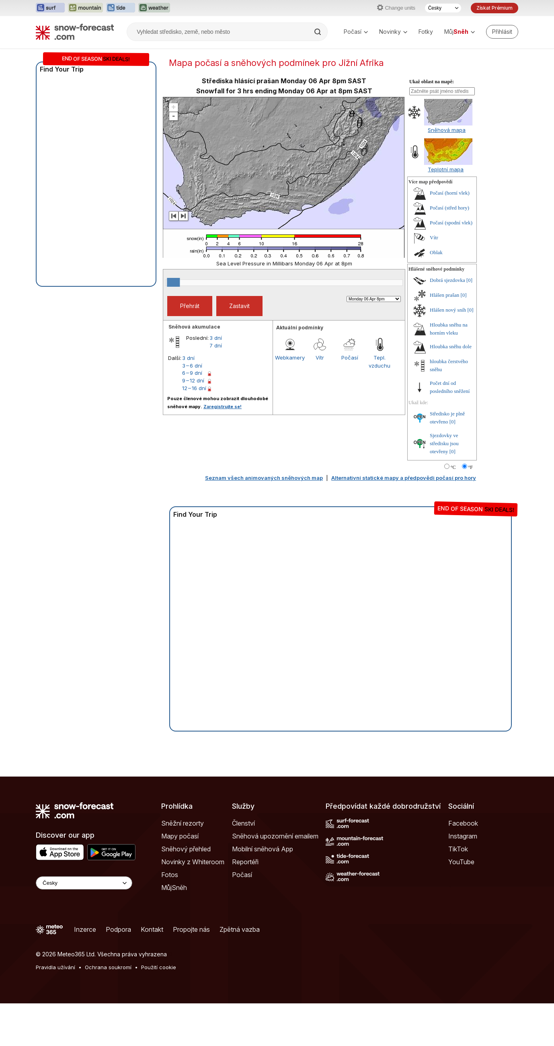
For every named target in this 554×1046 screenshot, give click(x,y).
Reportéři (245, 904)
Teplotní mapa (446, 212)
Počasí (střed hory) (449, 250)
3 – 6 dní (192, 408)
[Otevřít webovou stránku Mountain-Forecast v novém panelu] (85, 8)
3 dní (215, 380)
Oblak (436, 295)
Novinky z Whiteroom (192, 904)
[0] (469, 323)
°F (470, 510)
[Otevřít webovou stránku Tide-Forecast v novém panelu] (120, 8)
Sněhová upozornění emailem (275, 879)
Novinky (393, 31)
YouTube (461, 904)
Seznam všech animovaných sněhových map (264, 520)
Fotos (169, 917)
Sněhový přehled (186, 892)
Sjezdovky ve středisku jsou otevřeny (444, 486)
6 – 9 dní (192, 415)
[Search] (318, 32)
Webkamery (290, 400)
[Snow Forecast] (75, 32)
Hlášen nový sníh (448, 352)
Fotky (426, 31)
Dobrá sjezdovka (447, 323)
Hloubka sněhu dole (451, 389)
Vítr (320, 400)
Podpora (118, 972)
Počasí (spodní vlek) (451, 265)
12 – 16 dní (194, 430)
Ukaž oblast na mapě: (431, 124)
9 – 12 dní (193, 423)
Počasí (356, 31)
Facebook (463, 866)
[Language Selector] (84, 925)
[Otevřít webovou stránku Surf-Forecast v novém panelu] (50, 8)
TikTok (458, 892)
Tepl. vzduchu (379, 404)
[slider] (173, 325)
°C (453, 510)
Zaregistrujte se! (222, 449)
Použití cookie (158, 1010)
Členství (243, 866)
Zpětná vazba (240, 972)
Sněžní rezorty (182, 866)
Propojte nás (191, 972)
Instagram (462, 879)
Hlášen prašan (444, 338)
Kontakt (152, 972)
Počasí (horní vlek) (450, 235)
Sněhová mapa (447, 172)
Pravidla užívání (55, 1010)
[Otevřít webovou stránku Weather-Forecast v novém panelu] (154, 8)
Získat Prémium (494, 8)
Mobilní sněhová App (262, 892)
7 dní (215, 388)
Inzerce (85, 972)
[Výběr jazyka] (443, 8)
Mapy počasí (180, 879)
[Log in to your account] (502, 32)
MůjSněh (174, 930)
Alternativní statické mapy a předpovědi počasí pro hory (403, 520)
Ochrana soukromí (108, 1010)
